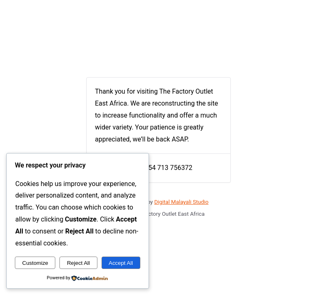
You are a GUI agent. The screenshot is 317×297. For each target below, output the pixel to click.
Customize (35, 263)
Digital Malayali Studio (181, 202)
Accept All (121, 263)
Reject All (78, 263)
